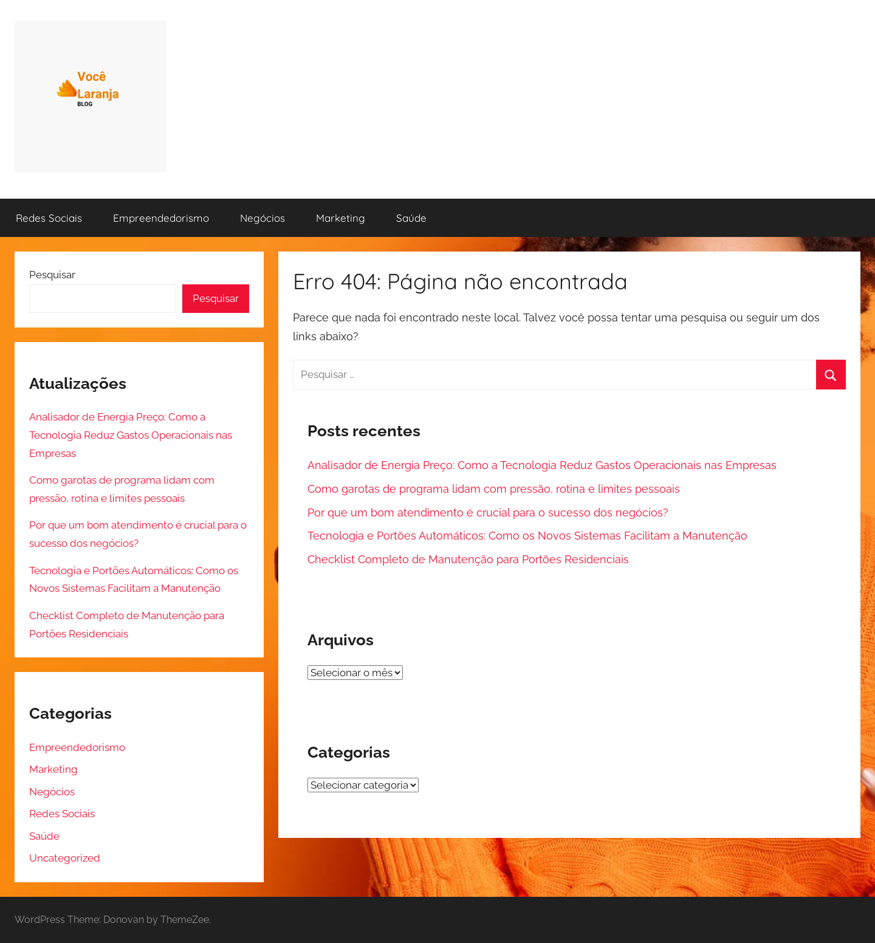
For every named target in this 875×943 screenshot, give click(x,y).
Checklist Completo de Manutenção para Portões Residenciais (468, 559)
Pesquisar (52, 275)
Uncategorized (64, 858)
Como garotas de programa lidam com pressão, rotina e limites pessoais (493, 488)
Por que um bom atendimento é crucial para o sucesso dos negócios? (487, 512)
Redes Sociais (49, 217)
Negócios (262, 217)
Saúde (411, 217)
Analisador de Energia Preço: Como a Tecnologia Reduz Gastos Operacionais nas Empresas (542, 465)
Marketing (340, 217)
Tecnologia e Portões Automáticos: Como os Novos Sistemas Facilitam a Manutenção (527, 535)
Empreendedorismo (161, 217)
